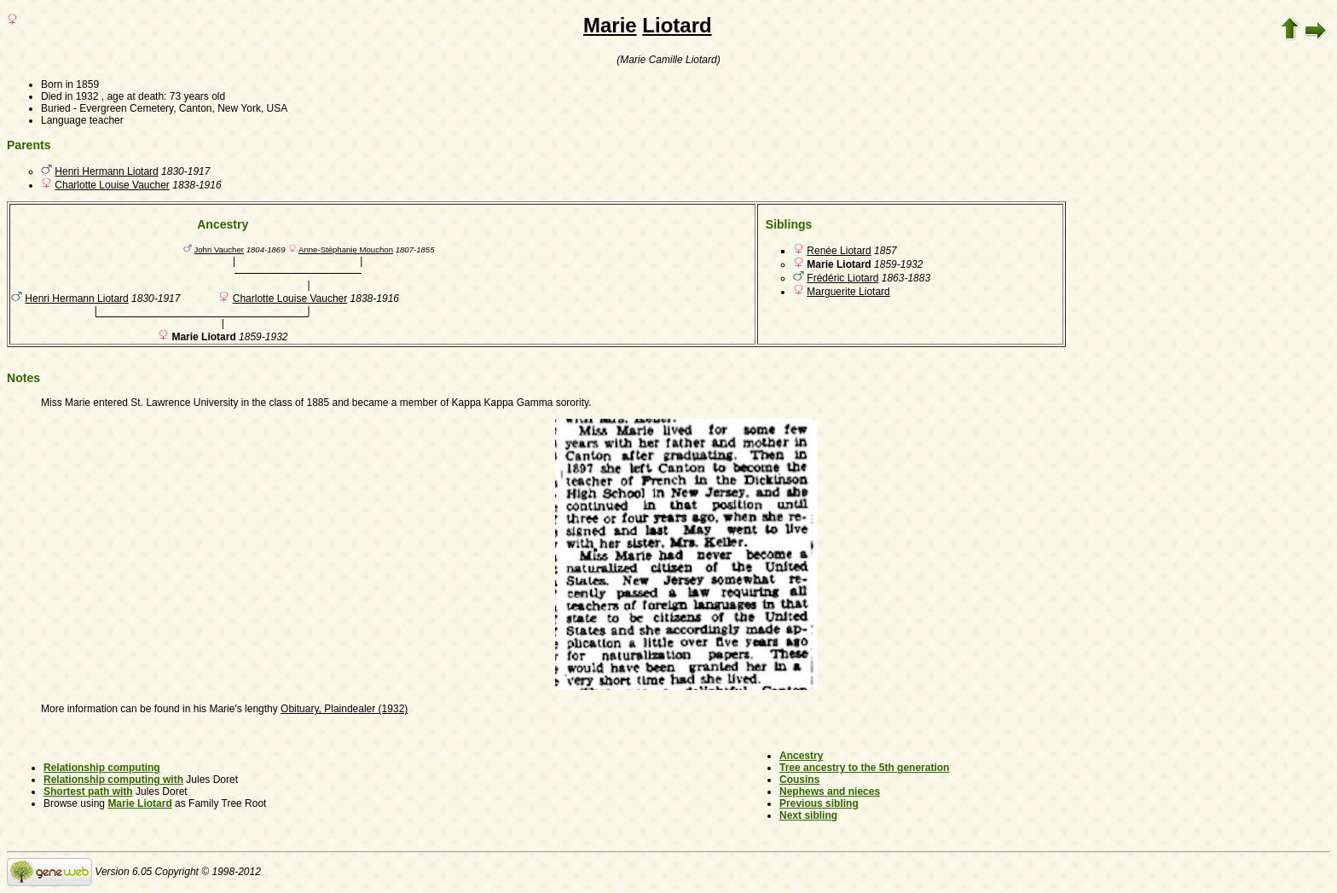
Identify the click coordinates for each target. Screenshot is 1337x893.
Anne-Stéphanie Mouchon (345, 249)
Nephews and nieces (829, 791)
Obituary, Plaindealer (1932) (344, 709)
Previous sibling (819, 803)
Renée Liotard (839, 251)
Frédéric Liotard (842, 278)
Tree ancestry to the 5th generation (864, 768)
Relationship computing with (113, 780)
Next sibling (808, 815)
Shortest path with (88, 791)
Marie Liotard (139, 803)
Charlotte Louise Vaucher (112, 185)
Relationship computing (101, 768)
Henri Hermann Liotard (106, 171)
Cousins (799, 780)
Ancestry (801, 756)
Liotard (676, 25)
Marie (610, 25)
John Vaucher (219, 249)
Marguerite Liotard (848, 292)
